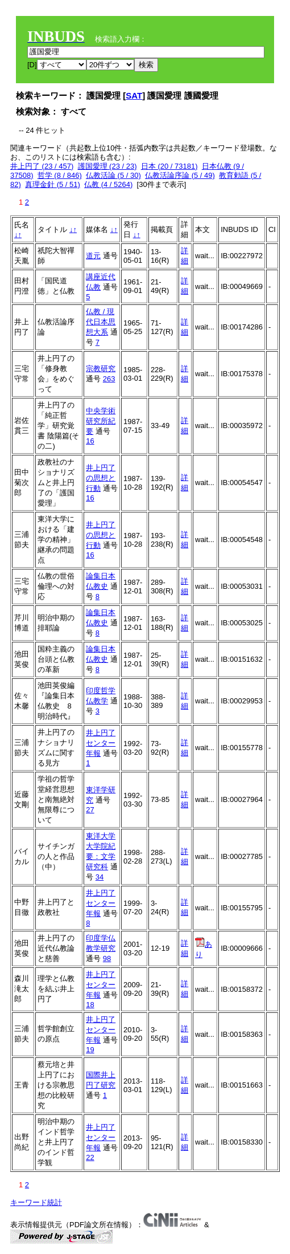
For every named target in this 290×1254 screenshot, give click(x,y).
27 (90, 809)
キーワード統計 (36, 1202)
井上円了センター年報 (100, 743)
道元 (93, 255)
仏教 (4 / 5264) (108, 184)
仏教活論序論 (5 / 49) (180, 175)
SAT (134, 95)
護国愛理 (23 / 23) (107, 166)
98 (107, 958)
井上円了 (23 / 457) (41, 166)
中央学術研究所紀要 (100, 420)
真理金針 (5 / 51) (52, 184)
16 (90, 441)
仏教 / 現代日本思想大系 (100, 321)
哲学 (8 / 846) (60, 175)
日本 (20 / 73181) (169, 166)
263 (109, 378)
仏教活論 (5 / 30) (113, 175)
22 (90, 1157)
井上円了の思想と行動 (100, 477)
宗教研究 (100, 368)
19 (90, 1049)
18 (90, 1004)
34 (99, 877)
